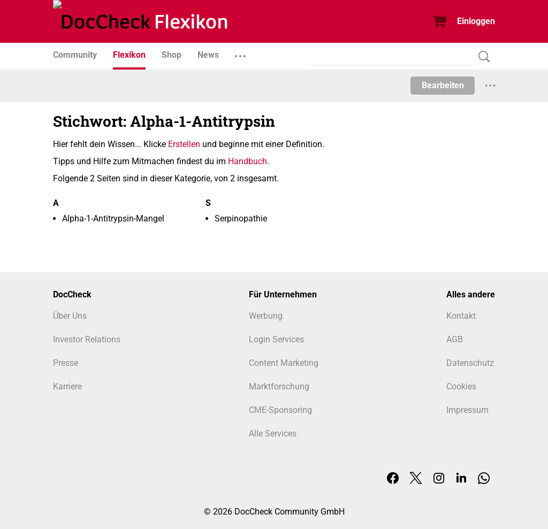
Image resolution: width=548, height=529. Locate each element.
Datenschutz (470, 363)
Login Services (276, 339)
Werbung (266, 316)
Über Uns (70, 316)
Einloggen (476, 21)
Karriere (67, 386)
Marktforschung (279, 386)
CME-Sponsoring (280, 410)
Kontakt (461, 316)
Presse (65, 363)
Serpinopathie (241, 218)
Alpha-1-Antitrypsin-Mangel (113, 218)
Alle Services (272, 433)
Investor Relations (86, 339)
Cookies (461, 386)
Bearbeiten (443, 85)
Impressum (467, 410)
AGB (454, 339)
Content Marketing (283, 363)
